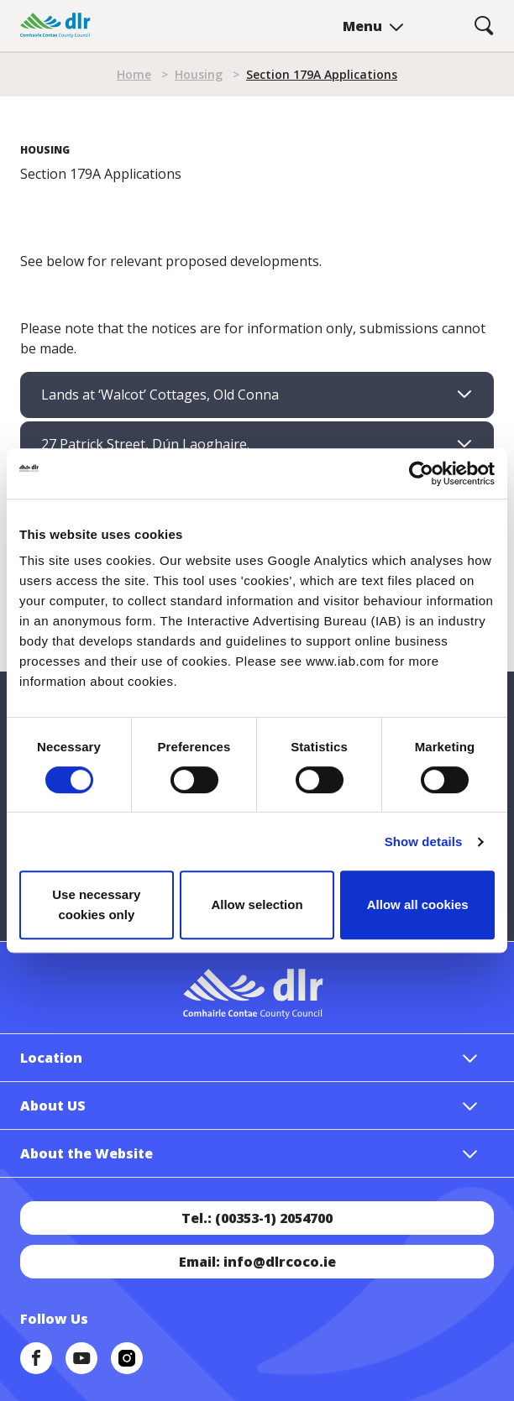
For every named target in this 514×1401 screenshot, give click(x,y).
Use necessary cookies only (96, 904)
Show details (424, 841)
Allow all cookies (418, 904)
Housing (199, 74)
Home (134, 74)
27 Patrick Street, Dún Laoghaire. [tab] (145, 444)
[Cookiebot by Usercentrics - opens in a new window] (421, 473)
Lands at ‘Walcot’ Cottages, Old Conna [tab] (160, 394)
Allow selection (256, 904)
